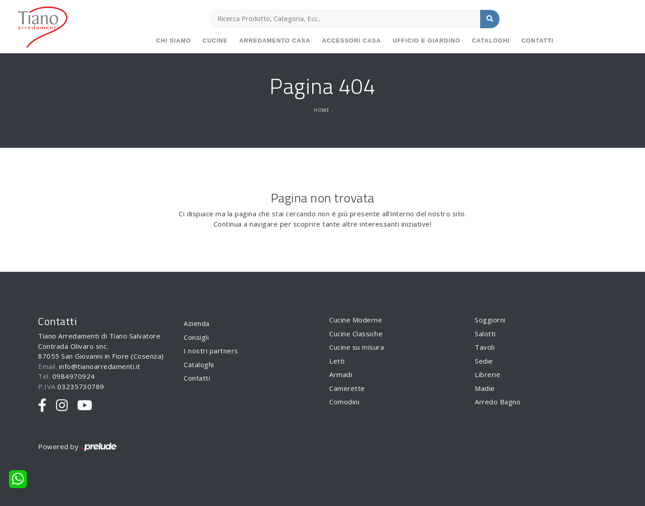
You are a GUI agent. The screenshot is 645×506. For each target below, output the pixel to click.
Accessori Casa (351, 40)
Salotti (485, 333)
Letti (337, 360)
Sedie (484, 360)
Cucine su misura (356, 347)
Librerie (487, 374)
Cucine (215, 40)
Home (321, 110)
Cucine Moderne (355, 319)
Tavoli (484, 347)
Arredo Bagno (497, 401)
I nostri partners (211, 350)
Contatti (537, 40)
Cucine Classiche (356, 333)
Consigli (196, 337)
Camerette (347, 388)
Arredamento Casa (274, 40)
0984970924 (73, 376)
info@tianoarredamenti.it (100, 366)
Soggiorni (490, 319)
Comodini (344, 401)
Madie (485, 388)
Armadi (340, 374)
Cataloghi (491, 40)
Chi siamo (173, 40)
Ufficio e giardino (426, 40)
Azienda (197, 323)
